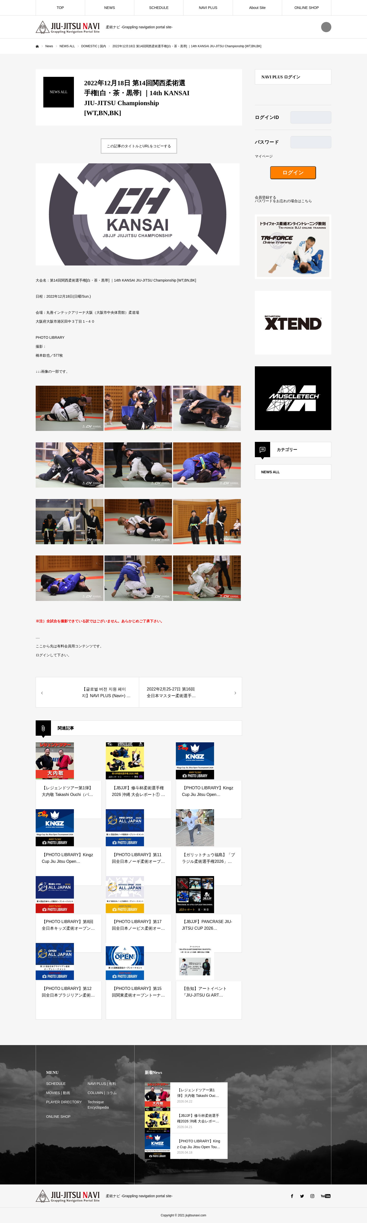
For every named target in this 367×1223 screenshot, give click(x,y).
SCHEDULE (158, 8)
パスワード (267, 142)
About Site (257, 8)
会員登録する (265, 197)
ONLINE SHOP (306, 8)
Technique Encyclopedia (98, 1104)
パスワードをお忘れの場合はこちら (283, 201)
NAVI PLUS (208, 8)
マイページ (264, 156)
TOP (60, 8)
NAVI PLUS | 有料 (102, 1084)
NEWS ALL (270, 472)
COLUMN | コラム (102, 1093)
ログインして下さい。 (53, 655)
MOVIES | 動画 (58, 1093)
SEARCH (326, 27)
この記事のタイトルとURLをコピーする (139, 146)
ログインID (267, 117)
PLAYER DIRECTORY (64, 1102)
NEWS (109, 8)
